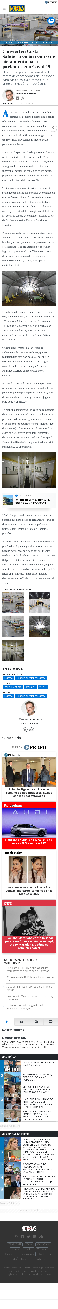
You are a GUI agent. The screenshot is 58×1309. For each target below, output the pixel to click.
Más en (29, 747)
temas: (7, 692)
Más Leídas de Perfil (15, 1134)
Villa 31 (43, 687)
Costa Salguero (12, 687)
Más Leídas (9, 1057)
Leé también (24, 495)
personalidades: (12, 674)
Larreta (8, 678)
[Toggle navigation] (5, 8)
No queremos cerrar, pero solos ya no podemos (34, 501)
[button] (53, 127)
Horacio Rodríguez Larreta (31, 678)
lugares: (8, 683)
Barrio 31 (30, 687)
